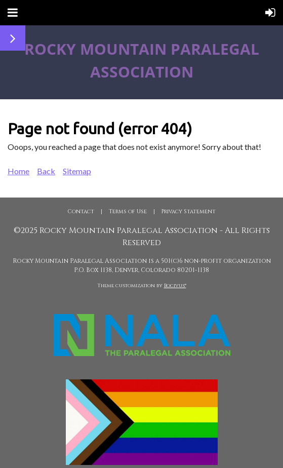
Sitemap (77, 171)
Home (18, 171)
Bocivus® (175, 285)
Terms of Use (128, 211)
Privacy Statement (188, 211)
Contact (80, 211)
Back (46, 171)
